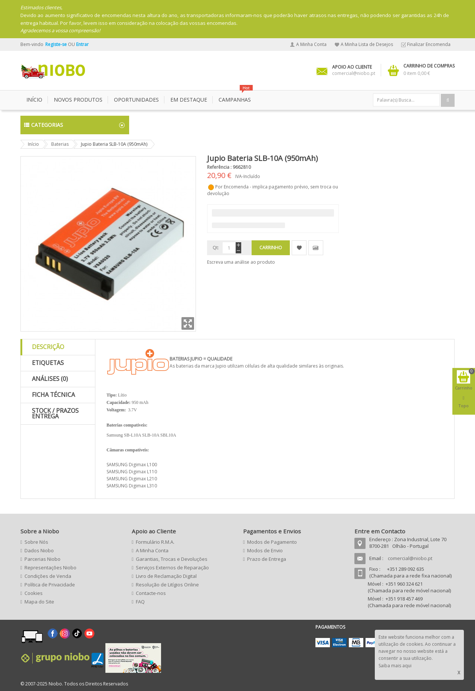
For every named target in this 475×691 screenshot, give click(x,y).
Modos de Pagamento (272, 542)
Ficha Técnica (53, 395)
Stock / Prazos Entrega (55, 414)
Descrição (48, 347)
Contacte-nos (151, 593)
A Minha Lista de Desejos (367, 44)
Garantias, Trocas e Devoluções (171, 559)
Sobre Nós (36, 542)
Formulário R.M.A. (155, 542)
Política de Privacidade (49, 584)
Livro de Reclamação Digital (166, 576)
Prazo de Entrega (266, 559)
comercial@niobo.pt (410, 558)
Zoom (187, 323)
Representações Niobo (50, 567)
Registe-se (56, 44)
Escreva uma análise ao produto (241, 262)
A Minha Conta (311, 44)
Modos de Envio (265, 550)
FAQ (140, 601)
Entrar (82, 44)
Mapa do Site (39, 601)
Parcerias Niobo (42, 559)
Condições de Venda (47, 576)
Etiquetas (48, 363)
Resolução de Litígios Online (167, 584)
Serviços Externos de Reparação (172, 567)
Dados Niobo (39, 550)
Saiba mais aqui (395, 665)
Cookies (33, 593)
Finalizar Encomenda (429, 44)
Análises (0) (50, 379)
